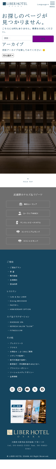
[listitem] (28, 204)
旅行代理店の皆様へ (18, 360)
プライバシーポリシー (19, 368)
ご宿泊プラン (15, 267)
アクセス (13, 347)
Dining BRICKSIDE (18, 301)
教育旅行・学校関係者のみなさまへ (25, 364)
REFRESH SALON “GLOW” (21, 326)
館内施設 (13, 275)
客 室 (12, 271)
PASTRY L (14, 305)
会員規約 (13, 280)
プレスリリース (16, 343)
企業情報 (13, 376)
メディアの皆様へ (17, 355)
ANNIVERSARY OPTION (20, 309)
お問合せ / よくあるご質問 (21, 351)
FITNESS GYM (16, 330)
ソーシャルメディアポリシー (22, 372)
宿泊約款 (13, 284)
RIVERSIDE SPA (16, 322)
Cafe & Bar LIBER (18, 297)
